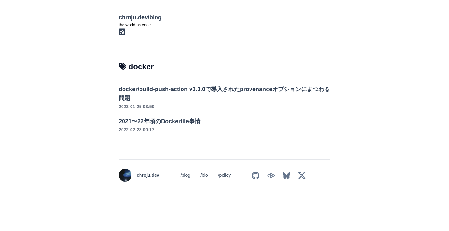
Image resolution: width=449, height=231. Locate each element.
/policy (224, 175)
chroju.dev (148, 175)
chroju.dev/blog (140, 17)
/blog (185, 175)
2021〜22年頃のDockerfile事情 (159, 121)
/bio (204, 175)
